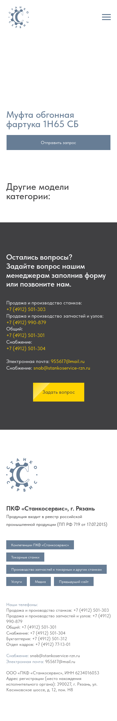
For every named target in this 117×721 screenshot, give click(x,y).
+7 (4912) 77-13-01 (53, 644)
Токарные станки (25, 557)
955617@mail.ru (68, 361)
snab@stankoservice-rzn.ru (61, 368)
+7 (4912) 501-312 (49, 638)
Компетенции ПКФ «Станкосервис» (40, 545)
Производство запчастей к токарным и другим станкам (56, 569)
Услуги (16, 581)
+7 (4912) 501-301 (25, 335)
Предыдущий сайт (74, 581)
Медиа (40, 581)
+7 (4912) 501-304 (26, 348)
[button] (58, 392)
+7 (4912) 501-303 (26, 309)
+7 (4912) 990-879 (26, 322)
